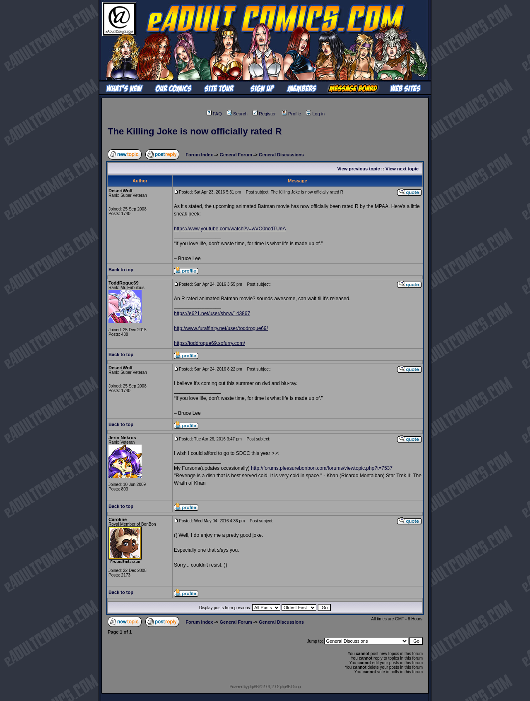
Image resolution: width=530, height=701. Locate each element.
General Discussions (281, 154)
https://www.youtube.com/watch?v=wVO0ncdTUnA (230, 229)
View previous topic (358, 168)
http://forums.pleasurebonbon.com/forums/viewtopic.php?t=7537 (322, 468)
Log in (315, 113)
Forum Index (199, 154)
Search (237, 113)
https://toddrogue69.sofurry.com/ (209, 343)
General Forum (236, 154)
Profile (291, 113)
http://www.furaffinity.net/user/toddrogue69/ (221, 328)
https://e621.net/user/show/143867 (212, 313)
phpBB (253, 686)
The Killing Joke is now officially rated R (195, 131)
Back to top (120, 269)
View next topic (402, 168)
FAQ (214, 113)
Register (264, 113)
